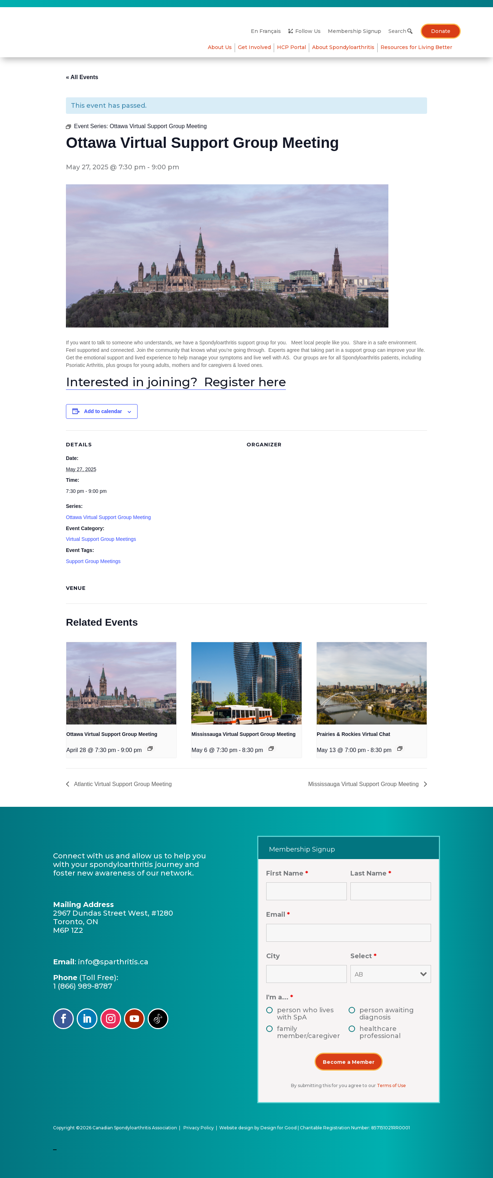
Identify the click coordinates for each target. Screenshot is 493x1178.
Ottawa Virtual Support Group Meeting (108, 517)
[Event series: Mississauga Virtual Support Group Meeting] (271, 748)
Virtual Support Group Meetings (101, 539)
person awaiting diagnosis (386, 1014)
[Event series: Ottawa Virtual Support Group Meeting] (150, 748)
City (273, 956)
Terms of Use (391, 1085)
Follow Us (308, 31)
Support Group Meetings (93, 561)
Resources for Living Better (381, 47)
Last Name (370, 873)
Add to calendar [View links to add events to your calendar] (103, 411)
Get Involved (322, 47)
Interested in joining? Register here (176, 381)
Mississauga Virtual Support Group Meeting (243, 734)
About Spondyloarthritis (269, 47)
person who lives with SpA (305, 1014)
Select (363, 956)
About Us (220, 47)
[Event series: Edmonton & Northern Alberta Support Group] (399, 748)
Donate (440, 31)
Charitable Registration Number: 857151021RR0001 (355, 1127)
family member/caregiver (308, 1032)
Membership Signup (354, 31)
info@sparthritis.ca (113, 962)
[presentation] (121, 683)
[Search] (399, 31)
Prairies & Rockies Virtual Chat (353, 734)
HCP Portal (437, 47)
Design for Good (278, 1127)
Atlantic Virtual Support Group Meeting (122, 784)
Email (278, 914)
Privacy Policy (198, 1127)
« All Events (82, 77)
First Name (287, 873)
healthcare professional (380, 1032)
